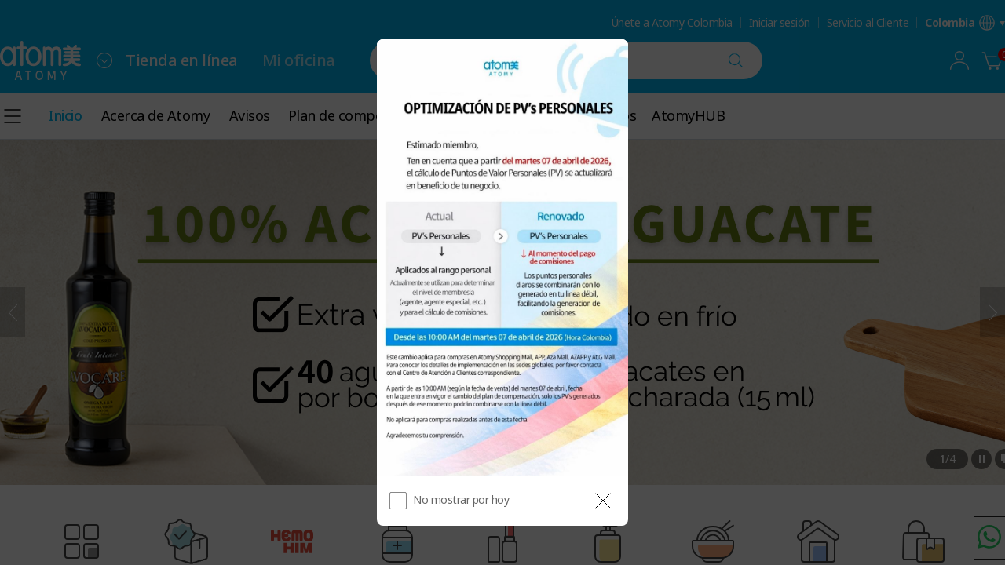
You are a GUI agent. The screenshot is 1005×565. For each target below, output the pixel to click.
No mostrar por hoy (461, 499)
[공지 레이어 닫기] (603, 500)
